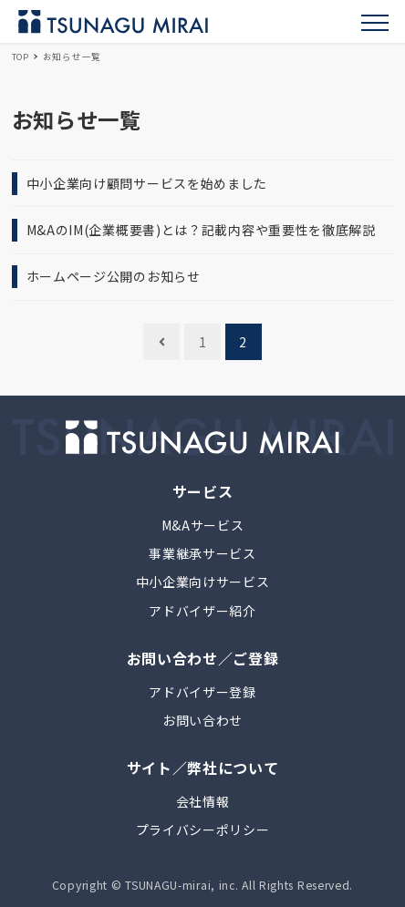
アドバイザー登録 (202, 692)
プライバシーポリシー (203, 829)
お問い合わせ (202, 720)
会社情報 (203, 801)
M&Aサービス (202, 525)
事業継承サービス (202, 553)
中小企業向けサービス (203, 581)
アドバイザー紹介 (202, 611)
